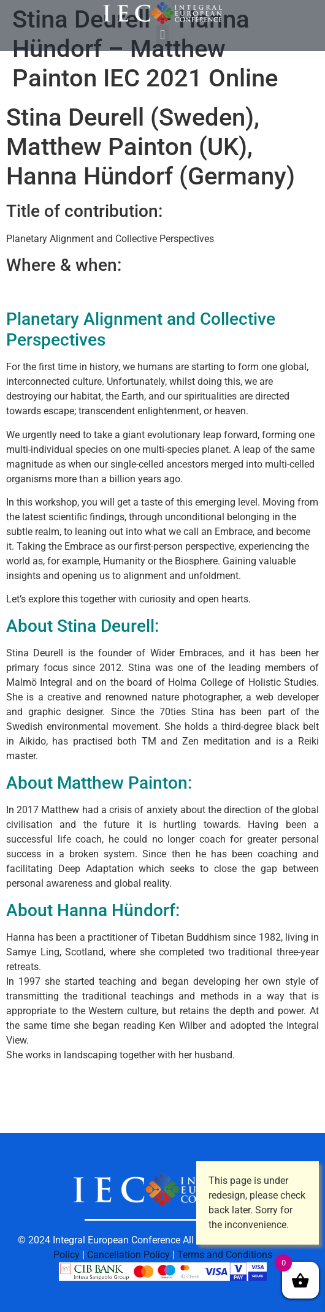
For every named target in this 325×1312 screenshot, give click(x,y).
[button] (162, 35)
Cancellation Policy (128, 1255)
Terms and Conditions (224, 1255)
